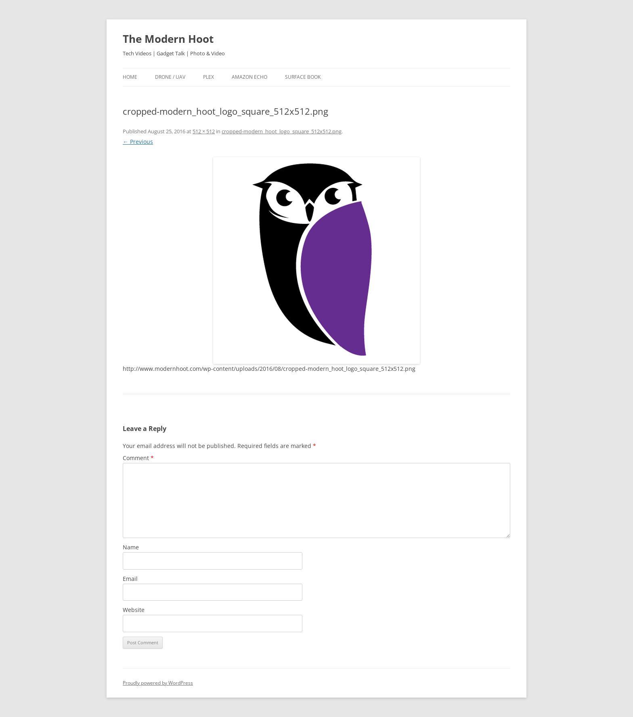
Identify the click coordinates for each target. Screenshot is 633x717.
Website (134, 610)
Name (131, 547)
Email (130, 578)
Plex (208, 77)
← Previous (138, 141)
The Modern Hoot (168, 39)
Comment (138, 458)
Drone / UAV (170, 77)
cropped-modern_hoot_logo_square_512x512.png (282, 131)
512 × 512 (204, 131)
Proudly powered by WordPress (158, 682)
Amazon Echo (249, 77)
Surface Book (303, 77)
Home (130, 77)
